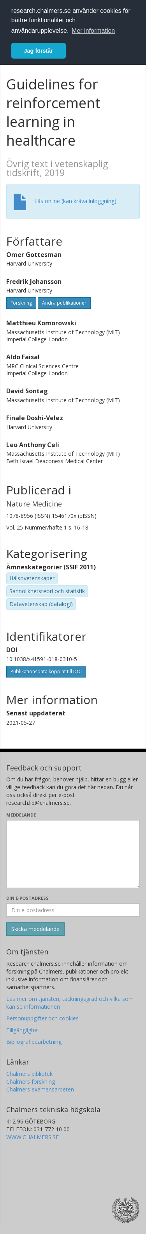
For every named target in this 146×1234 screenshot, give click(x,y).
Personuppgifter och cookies (42, 1018)
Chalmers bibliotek (29, 1073)
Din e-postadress (27, 898)
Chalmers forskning (30, 1081)
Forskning (21, 303)
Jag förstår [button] (38, 51)
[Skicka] (35, 929)
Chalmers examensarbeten (40, 1089)
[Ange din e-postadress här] (73, 910)
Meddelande (21, 815)
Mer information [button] (93, 30)
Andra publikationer (64, 303)
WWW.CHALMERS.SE (32, 1137)
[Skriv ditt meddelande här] (73, 854)
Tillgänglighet (22, 1030)
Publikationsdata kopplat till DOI (46, 671)
